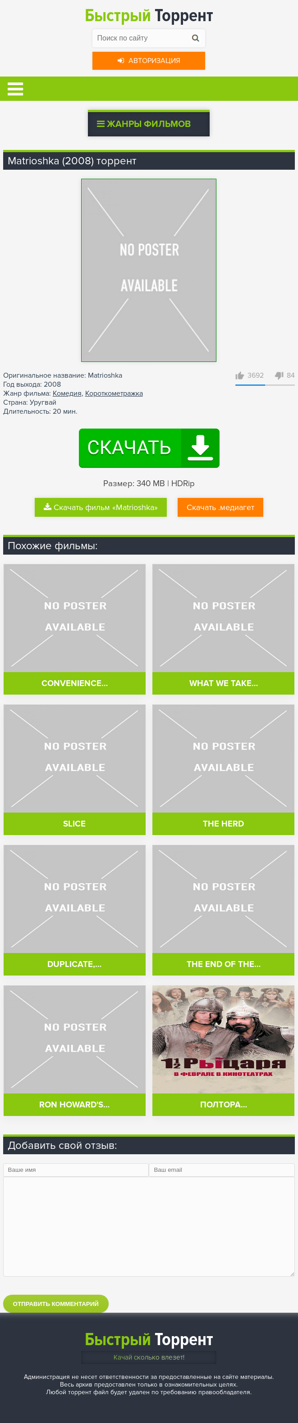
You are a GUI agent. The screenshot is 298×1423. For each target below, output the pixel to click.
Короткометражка (114, 393)
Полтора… (223, 1105)
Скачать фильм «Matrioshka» (101, 507)
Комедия (67, 393)
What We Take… (223, 683)
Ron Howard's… (74, 1105)
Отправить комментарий (56, 1304)
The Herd (223, 824)
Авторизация (149, 60)
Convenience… (74, 683)
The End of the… (224, 964)
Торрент (149, 16)
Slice (74, 824)
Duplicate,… (74, 964)
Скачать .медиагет (220, 507)
